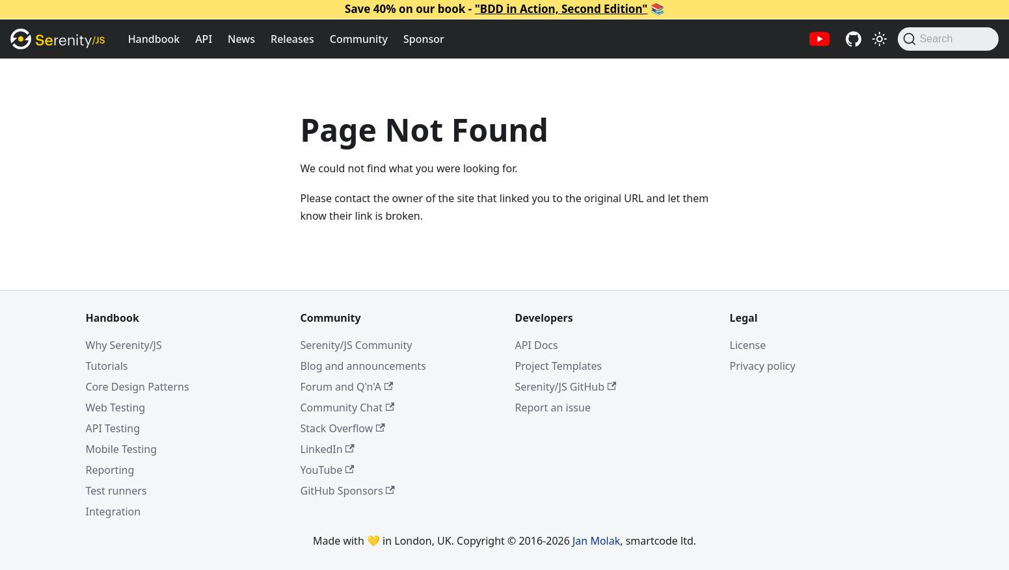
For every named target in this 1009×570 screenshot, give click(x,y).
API (203, 39)
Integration (113, 511)
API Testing (113, 428)
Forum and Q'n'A (347, 387)
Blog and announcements (363, 366)
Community (359, 39)
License (748, 345)
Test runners (116, 491)
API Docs (536, 345)
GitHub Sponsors (348, 491)
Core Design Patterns (137, 387)
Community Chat (348, 407)
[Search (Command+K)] (948, 39)
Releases (292, 39)
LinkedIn (328, 449)
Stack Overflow (343, 428)
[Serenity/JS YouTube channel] (819, 39)
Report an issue (553, 407)
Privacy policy (763, 366)
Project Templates (558, 366)
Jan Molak (596, 541)
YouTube (328, 470)
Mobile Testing (121, 449)
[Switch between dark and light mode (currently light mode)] (879, 39)
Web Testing (116, 407)
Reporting (110, 470)
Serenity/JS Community (356, 345)
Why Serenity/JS (124, 345)
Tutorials (107, 366)
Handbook (154, 39)
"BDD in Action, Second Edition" (561, 8)
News (241, 39)
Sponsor (423, 39)
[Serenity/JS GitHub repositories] (853, 39)
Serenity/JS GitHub (566, 387)
